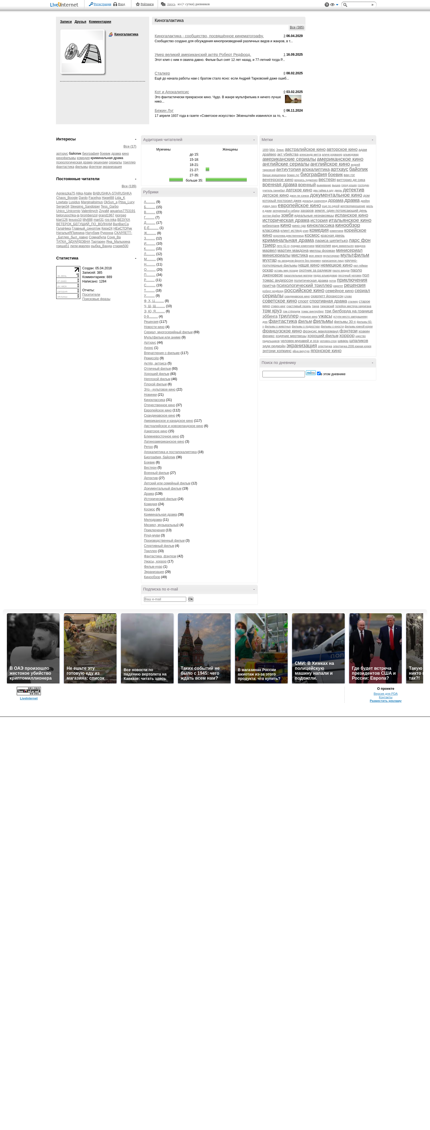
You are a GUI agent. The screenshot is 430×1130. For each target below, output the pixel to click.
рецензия (355, 285)
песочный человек (349, 275)
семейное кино (339, 290)
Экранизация (154, 572)
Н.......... (149, 264)
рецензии (101, 162)
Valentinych (89, 211)
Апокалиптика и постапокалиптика (170, 452)
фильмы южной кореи (359, 326)
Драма (149, 494)
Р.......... (149, 280)
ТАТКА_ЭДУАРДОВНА (73, 242)
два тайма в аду (323, 190)
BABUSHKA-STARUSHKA (112, 193)
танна (315, 306)
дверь (338, 190)
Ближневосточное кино (161, 436)
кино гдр (299, 226)
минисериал (349, 250)
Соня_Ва (114, 237)
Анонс (148, 348)
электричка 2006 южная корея (352, 346)
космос (312, 235)
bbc (272, 150)
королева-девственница (288, 235)
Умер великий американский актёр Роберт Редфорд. (203, 54)
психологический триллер (304, 285)
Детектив (151, 478)
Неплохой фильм (157, 379)
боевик (105, 154)
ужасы (325, 316)
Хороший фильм (156, 374)
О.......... (150, 270)
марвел (269, 250)
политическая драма (311, 280)
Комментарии (100, 22)
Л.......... (149, 254)
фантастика (65, 167)
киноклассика (320, 225)
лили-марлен (80, 246)
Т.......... (149, 290)
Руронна (106, 233)
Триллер (150, 551)
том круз (272, 310)
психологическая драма (74, 162)
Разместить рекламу (385, 700)
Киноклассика (154, 400)
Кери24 (106, 228)
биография (90, 154)
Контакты (385, 697)
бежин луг (293, 175)
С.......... (149, 285)
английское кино (330, 164)
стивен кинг (278, 306)
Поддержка (327, 4)
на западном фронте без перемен (299, 260)
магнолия (323, 246)
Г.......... (149, 217)
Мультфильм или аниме (162, 337)
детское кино (275, 195)
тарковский (327, 306)
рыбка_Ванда (101, 246)
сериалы (115, 162)
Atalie (88, 193)
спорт (303, 301)
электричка (325, 346)
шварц (343, 341)
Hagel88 (108, 198)
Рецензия (151, 322)
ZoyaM (104, 211)
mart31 (99, 220)
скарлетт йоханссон (327, 296)
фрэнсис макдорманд (320, 331)
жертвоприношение (352, 206)
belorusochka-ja (68, 215)
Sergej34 (62, 206)
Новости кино (154, 327)
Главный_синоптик (86, 228)
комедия (83, 158)
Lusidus (74, 202)
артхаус (62, 154)
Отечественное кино (159, 405)
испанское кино (351, 215)
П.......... (149, 275)
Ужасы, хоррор (155, 561)
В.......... (149, 212)
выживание (324, 185)
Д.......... (149, 223)
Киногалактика (111, 34)
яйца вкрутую (301, 351)
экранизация (112, 167)
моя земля (315, 255)
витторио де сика (351, 180)
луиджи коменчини (302, 245)
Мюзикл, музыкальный (161, 525)
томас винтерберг (312, 311)
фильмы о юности (332, 326)
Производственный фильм (164, 541)
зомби (287, 215)
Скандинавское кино (159, 415)
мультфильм (354, 255)
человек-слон (327, 341)
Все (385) (297, 27)
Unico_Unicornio (68, 211)
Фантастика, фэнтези (160, 556)
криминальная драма (288, 240)
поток (332, 280)
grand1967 (106, 215)
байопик (358, 169)
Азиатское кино (155, 431)
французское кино (282, 331)
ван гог (349, 175)
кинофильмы (66, 158)
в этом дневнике (333, 374)
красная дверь (332, 235)
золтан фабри (271, 215)
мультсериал (331, 255)
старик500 (120, 246)
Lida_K (120, 198)
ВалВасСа (121, 224)
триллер (129, 162)
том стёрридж (291, 311)
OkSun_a (110, 202)
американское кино (340, 159)
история (319, 220)
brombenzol (89, 215)
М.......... (150, 259)
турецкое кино (308, 316)
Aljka (79, 193)
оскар (267, 270)
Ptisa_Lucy (126, 202)
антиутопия (288, 169)
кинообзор (347, 225)
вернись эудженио (306, 180)
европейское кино (299, 205)
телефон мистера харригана (353, 306)
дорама (335, 200)
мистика (300, 255)
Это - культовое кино (160, 389)
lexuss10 (75, 220)
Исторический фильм (160, 499)
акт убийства (288, 154)
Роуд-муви (152, 535)
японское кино (325, 350)
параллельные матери (298, 275)
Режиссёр (151, 358)
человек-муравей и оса (300, 341)
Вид (334, 5)
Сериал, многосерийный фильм (168, 332)
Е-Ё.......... (151, 228)
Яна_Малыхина (118, 242)
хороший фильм (322, 335)
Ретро (148, 447)
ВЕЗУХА (123, 220)
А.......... (149, 202)
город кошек (349, 185)
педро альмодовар (325, 275)
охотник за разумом (315, 270)
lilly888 (88, 220)
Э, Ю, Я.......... (154, 311)
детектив (353, 190)
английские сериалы (285, 164)
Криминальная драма (160, 514)
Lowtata (62, 202)
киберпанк (270, 226)
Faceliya (95, 198)
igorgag (120, 215)
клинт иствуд (291, 230)
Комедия (150, 504)
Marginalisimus (92, 202)
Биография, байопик (159, 457)
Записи (66, 22)
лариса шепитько (331, 240)
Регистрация (102, 4)
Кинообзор (152, 577)
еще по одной (331, 206)
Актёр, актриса (155, 363)
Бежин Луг (164, 110)
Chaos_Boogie (67, 198)
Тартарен (98, 242)
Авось (171, 4)
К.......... (149, 249)
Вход (121, 4)
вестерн (327, 179)
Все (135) (129, 186)
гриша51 (62, 246)
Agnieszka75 (65, 193)
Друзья (80, 22)
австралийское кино (305, 149)
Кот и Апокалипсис (172, 92)
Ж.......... (150, 233)
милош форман (322, 250)
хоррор (347, 335)
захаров (307, 210)
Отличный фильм (157, 369)
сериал (362, 290)
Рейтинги (147, 4)
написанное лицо (333, 260)
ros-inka (111, 220)
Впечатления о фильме (162, 353)
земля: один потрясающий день (341, 210)
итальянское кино (350, 220)
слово (348, 296)
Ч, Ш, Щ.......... (154, 306)
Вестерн (150, 468)
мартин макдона (293, 250)
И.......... (149, 243)
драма (116, 154)
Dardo (83, 198)
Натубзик (93, 233)
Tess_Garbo (110, 206)
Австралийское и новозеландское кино (173, 426)
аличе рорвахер (332, 154)
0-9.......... (151, 316)
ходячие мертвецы (291, 336)
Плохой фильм (155, 384)
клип (306, 230)
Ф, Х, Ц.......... (154, 301)
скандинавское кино (297, 296)
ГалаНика (63, 228)
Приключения (154, 530)
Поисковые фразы (96, 299)
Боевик (149, 462)
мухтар (269, 260)
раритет (338, 285)
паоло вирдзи (341, 270)
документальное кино (336, 195)
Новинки (150, 395)
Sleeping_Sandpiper (85, 206)
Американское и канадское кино (168, 421)
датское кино (299, 190)
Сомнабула (97, 237)
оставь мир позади (286, 270)
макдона (360, 245)
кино (125, 154)
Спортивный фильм (159, 546)
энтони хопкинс (277, 350)
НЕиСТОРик (123, 228)
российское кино (304, 290)
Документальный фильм (162, 488)
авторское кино (342, 149)
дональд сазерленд (314, 200)
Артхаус (150, 342)
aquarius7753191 (122, 211)
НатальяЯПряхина (70, 233)
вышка (336, 185)
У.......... (149, 296)
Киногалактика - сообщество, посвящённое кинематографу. (209, 36)
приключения (352, 280)
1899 (265, 149)
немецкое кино (337, 265)
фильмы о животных (278, 326)
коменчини (336, 230)
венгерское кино (277, 179)
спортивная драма (328, 301)
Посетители (91, 294)
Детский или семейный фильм (167, 483)
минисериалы (276, 255)
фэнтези (95, 167)
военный (307, 184)
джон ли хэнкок (299, 195)
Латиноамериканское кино (164, 441)
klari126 (62, 220)
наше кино (309, 265)
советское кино (279, 301)
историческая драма (286, 220)
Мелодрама (153, 520)
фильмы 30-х (345, 322)
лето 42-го (283, 245)
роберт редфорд (273, 291)
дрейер (365, 200)
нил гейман (360, 265)
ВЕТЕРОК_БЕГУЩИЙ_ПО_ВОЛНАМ (84, 224)
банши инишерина (274, 175)
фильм (305, 321)
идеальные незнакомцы (314, 215)
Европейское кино (158, 410)
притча (269, 285)
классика (270, 230)
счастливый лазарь (298, 306)
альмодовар (351, 154)
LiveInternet (65, 5)
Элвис (280, 149)
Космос (149, 509)
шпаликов (358, 340)
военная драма (279, 184)
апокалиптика (316, 169)
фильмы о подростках (306, 326)
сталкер (353, 301)
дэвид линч (269, 206)
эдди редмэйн (273, 346)
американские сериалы (289, 159)
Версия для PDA (386, 693)
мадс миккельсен (343, 245)
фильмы (81, 167)
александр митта (310, 154)
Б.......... (149, 207)
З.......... (149, 238)
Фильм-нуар (153, 567)
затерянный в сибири (286, 210)
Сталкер (162, 73)
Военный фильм (156, 473)
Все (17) (129, 146)
